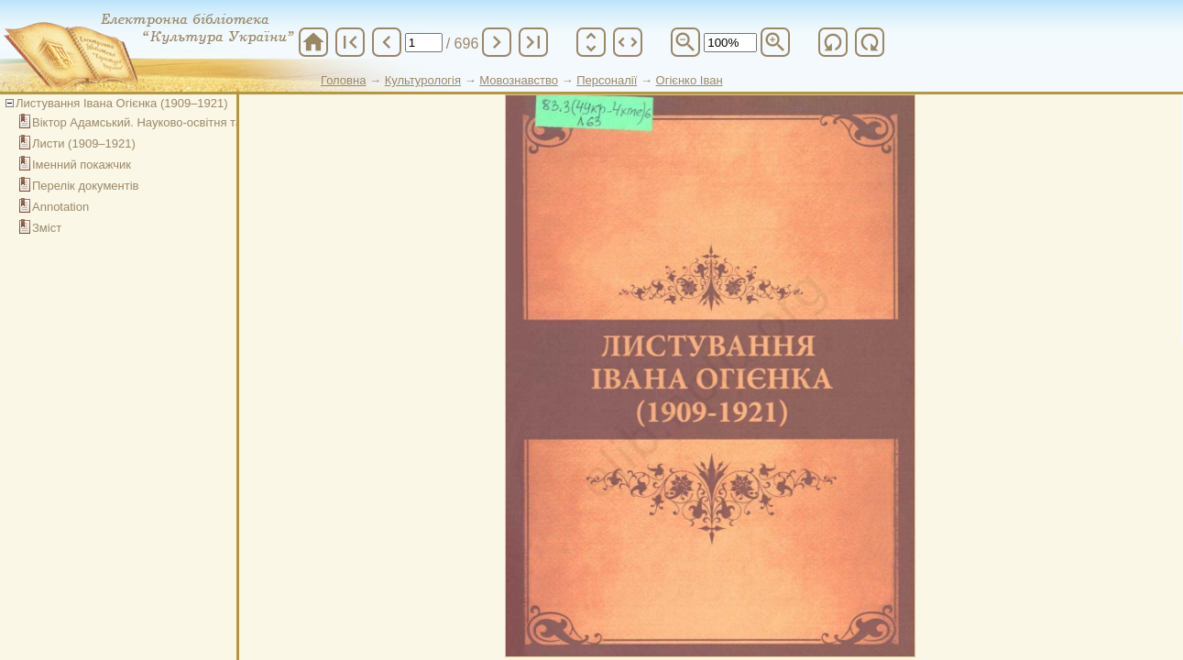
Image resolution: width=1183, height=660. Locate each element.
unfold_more (591, 42)
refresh (833, 42)
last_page (533, 42)
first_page (350, 42)
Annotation (60, 207)
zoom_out (685, 42)
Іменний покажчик (81, 164)
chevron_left (387, 42)
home (313, 42)
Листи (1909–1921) (84, 143)
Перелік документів (85, 185)
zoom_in (775, 42)
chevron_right (496, 42)
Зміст (46, 228)
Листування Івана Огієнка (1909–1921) (122, 103)
